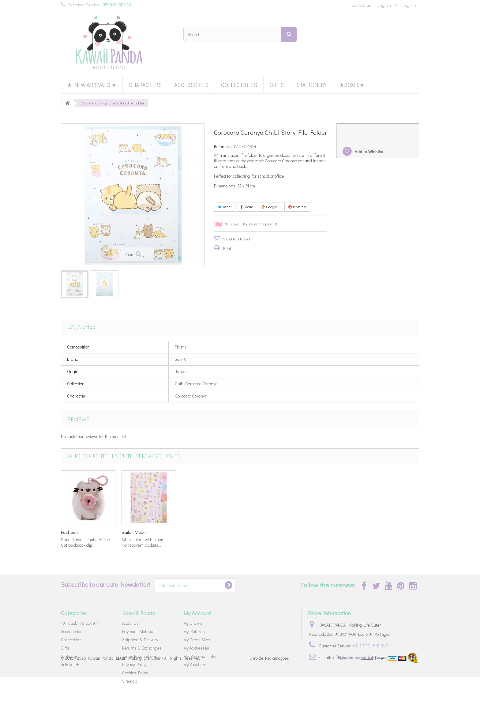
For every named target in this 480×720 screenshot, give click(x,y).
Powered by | (357, 700)
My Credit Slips (196, 640)
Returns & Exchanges (142, 648)
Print (227, 248)
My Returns (194, 631)
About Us (130, 623)
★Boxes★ (352, 85)
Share (247, 206)
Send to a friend (236, 238)
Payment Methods (139, 631)
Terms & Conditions (139, 656)
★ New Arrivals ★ (91, 85)
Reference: (223, 146)
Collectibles (239, 85)
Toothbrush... (134, 532)
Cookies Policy (135, 673)
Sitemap (129, 681)
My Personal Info (199, 656)
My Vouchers (194, 664)
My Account (197, 613)
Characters (145, 85)
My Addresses (196, 648)
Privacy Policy (134, 664)
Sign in (409, 5)
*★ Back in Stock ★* (79, 623)
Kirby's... (189, 532)
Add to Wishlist (369, 151)
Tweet (224, 206)
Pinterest (297, 206)
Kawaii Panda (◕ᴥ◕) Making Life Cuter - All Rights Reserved (144, 701)
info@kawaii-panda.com (357, 657)
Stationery (311, 85)
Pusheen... (252, 532)
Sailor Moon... (316, 532)
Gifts (277, 85)
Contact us (361, 5)
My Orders (192, 623)
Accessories (191, 85)
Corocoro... (71, 532)
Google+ (270, 206)
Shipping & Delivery (140, 640)
